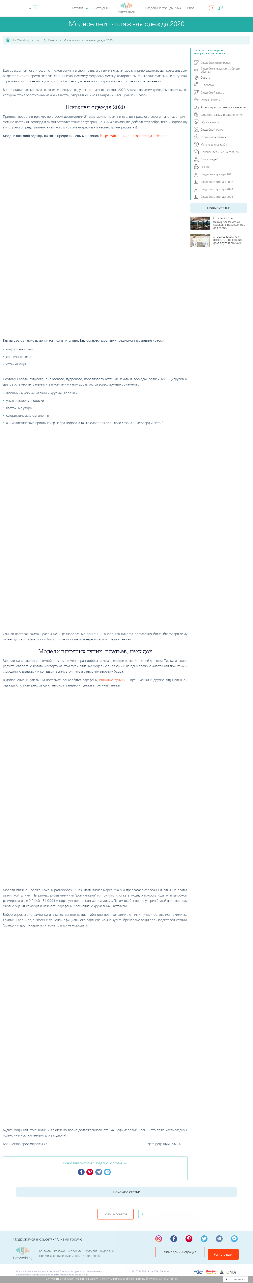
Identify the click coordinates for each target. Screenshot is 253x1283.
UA (29, 8)
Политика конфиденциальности (59, 1256)
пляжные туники (112, 680)
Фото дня (101, 8)
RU (35, 8)
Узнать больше (169, 1279)
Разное (52, 40)
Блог (190, 8)
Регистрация (224, 1254)
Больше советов (115, 1214)
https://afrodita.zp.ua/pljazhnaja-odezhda (134, 135)
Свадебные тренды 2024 (163, 8)
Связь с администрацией (180, 1254)
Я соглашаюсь (235, 1279)
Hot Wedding (20, 40)
